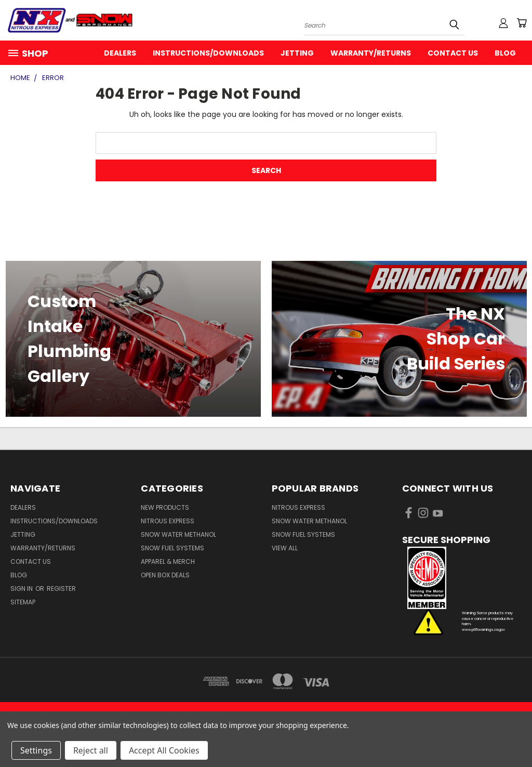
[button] (462, 578)
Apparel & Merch (168, 561)
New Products (165, 507)
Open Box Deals (165, 575)
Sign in (22, 588)
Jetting (297, 53)
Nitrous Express (167, 521)
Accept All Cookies (164, 750)
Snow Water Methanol (178, 534)
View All (285, 548)
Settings (36, 750)
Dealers (120, 53)
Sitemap (22, 602)
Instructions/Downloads (208, 53)
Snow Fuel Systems (172, 548)
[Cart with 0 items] (521, 23)
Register (61, 588)
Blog (505, 53)
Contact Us (453, 53)
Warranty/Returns (370, 53)
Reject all (90, 750)
